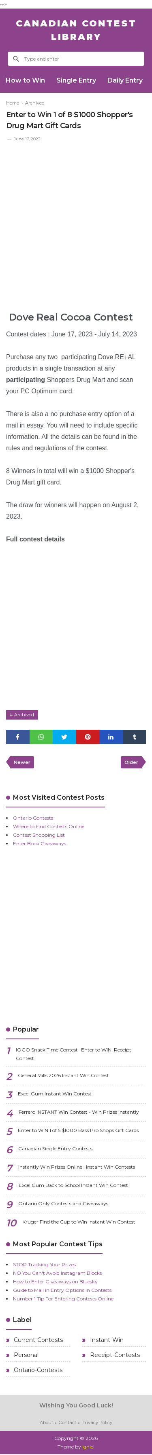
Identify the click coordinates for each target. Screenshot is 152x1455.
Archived (25, 715)
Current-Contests (37, 1341)
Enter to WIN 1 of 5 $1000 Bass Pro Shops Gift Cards (78, 1132)
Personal (25, 1356)
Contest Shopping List (39, 836)
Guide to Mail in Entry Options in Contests (62, 1292)
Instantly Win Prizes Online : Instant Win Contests (76, 1168)
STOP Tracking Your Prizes (44, 1266)
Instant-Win (106, 1341)
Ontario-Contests (37, 1371)
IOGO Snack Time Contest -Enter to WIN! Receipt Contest (73, 1055)
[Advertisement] (76, 223)
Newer (22, 763)
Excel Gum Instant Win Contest (55, 1095)
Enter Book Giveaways (39, 845)
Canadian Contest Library (76, 30)
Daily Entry (127, 80)
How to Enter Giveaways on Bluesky (55, 1283)
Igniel (88, 1448)
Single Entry (77, 80)
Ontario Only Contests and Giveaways (63, 1205)
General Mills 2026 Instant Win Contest (63, 1077)
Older (130, 763)
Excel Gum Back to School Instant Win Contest (73, 1187)
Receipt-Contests (114, 1356)
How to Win (25, 80)
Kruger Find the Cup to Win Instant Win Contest (78, 1223)
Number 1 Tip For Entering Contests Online (63, 1300)
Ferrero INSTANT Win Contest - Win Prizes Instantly (79, 1113)
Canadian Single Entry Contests (55, 1150)
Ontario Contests (33, 819)
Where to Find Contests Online (48, 828)
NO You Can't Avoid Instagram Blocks (57, 1275)
